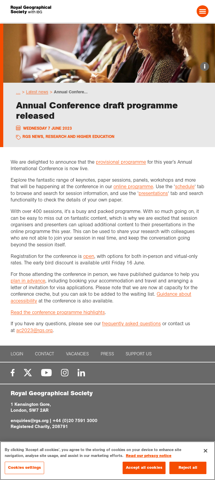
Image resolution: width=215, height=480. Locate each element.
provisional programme (121, 162)
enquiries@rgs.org (30, 420)
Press (107, 354)
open (88, 256)
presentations (153, 193)
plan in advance (28, 281)
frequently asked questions (131, 323)
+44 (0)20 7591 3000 (74, 420)
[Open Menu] (202, 11)
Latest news (37, 92)
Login (17, 354)
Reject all (188, 467)
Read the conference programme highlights (58, 312)
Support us (139, 354)
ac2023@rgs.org (34, 330)
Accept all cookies (144, 467)
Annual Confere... (71, 92)
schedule (185, 186)
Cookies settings (24, 467)
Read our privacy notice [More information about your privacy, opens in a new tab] (148, 455)
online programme (133, 186)
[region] (107, 460)
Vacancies (77, 354)
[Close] (205, 450)
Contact (44, 354)
